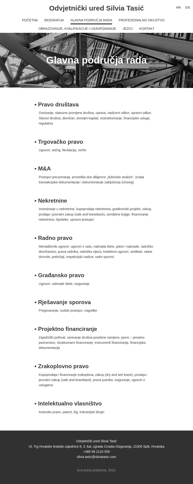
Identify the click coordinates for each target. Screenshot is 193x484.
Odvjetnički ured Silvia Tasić (96, 8)
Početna (30, 20)
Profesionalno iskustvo (141, 20)
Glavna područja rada (91, 20)
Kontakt (147, 28)
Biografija (54, 20)
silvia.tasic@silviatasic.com (96, 457)
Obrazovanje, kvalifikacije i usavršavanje (77, 28)
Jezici (128, 28)
